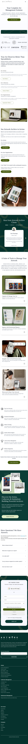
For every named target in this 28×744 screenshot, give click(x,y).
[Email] (14, 653)
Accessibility (3, 727)
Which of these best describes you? (14, 607)
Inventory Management (5, 667)
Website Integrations (4, 672)
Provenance (3, 683)
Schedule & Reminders (4, 676)
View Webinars (5, 147)
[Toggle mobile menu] (25, 1)
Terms (14, 617)
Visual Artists (3, 708)
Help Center (23, 535)
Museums (2, 711)
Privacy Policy (19, 617)
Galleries (2, 710)
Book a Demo (5, 160)
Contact (2, 725)
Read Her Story (14, 245)
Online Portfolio (3, 669)
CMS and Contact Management (6, 675)
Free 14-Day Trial (14, 19)
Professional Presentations (5, 673)
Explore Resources (6, 171)
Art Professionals (4, 717)
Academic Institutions (4, 714)
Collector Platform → (6, 90)
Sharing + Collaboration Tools (6, 689)
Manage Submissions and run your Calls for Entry (9, 697)
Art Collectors (3, 716)
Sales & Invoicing (3, 686)
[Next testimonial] (26, 238)
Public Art (2, 713)
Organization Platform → (7, 102)
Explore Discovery (10, 516)
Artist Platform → (6, 78)
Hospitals (2, 719)
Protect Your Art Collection (5, 692)
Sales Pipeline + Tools (4, 670)
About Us (2, 724)
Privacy (2, 730)
